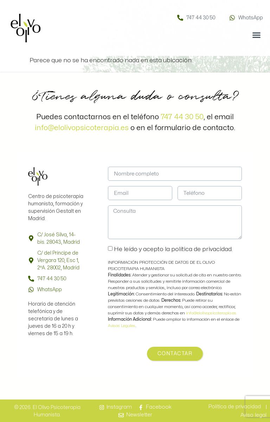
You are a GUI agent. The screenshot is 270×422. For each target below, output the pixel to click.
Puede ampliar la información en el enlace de (173, 319)
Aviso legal (253, 415)
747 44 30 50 (182, 116)
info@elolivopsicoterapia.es (82, 127)
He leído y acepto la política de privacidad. (173, 249)
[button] (256, 35)
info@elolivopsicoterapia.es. (211, 313)
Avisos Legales (121, 326)
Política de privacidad (234, 406)
